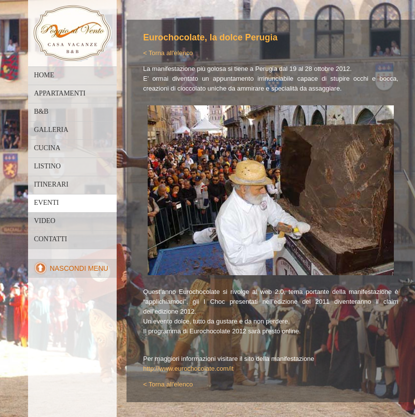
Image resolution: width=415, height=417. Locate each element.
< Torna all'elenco (168, 53)
